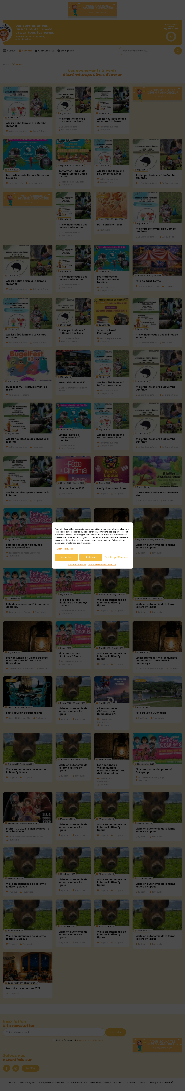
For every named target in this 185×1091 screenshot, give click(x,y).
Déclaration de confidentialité (102, 564)
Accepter (66, 557)
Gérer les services (65, 549)
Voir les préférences (116, 557)
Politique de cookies (77, 564)
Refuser (90, 557)
